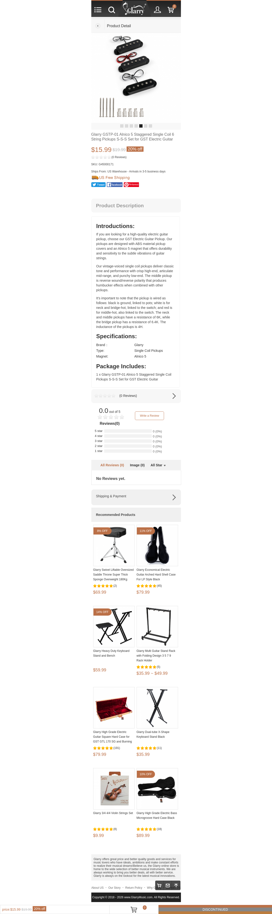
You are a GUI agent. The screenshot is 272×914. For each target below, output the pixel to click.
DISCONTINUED (215, 909)
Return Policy (133, 887)
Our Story (114, 887)
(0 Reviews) (119, 157)
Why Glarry (154, 887)
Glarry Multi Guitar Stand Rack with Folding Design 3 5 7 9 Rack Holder (156, 655)
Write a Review (149, 415)
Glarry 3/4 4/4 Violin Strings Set (113, 813)
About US (97, 887)
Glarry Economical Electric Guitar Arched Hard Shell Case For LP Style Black (156, 574)
